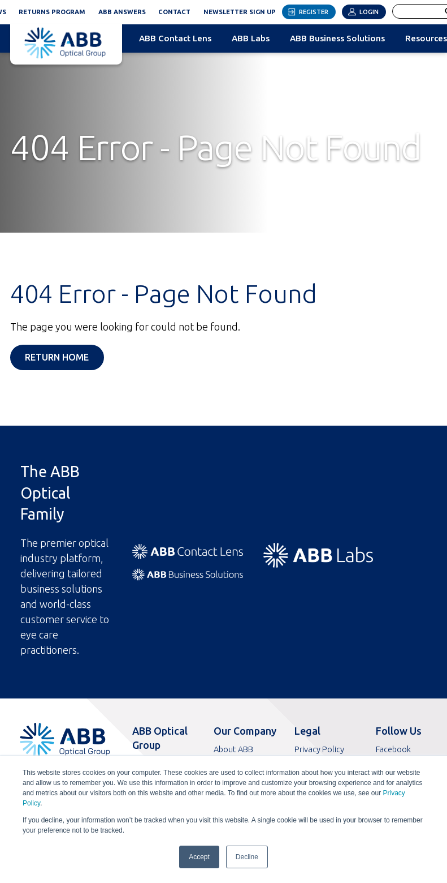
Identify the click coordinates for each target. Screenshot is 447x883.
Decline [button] (247, 857)
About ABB (233, 749)
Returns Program (52, 11)
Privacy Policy (319, 749)
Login (369, 11)
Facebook (393, 749)
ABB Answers (122, 11)
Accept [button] (199, 857)
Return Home (57, 357)
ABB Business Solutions (337, 38)
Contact (174, 11)
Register (313, 11)
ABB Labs (251, 38)
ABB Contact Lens (175, 38)
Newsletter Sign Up (242, 10)
